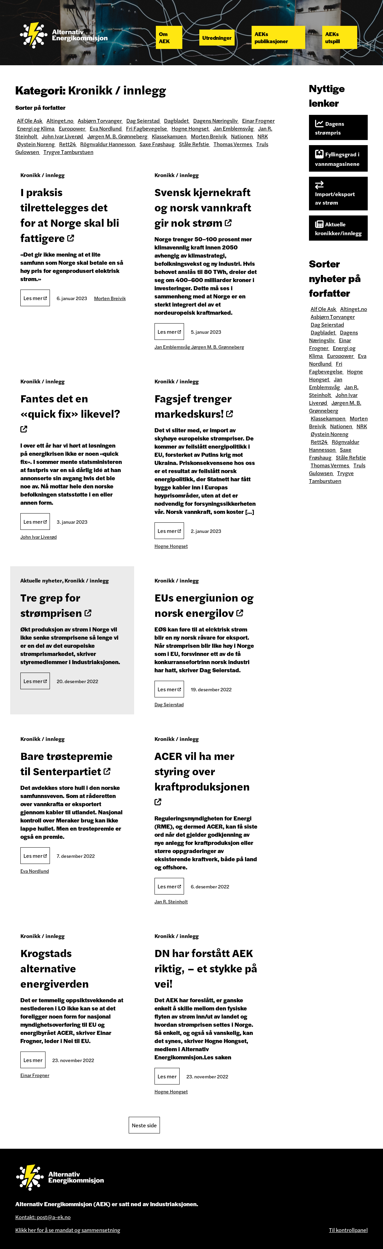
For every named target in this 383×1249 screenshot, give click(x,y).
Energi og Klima (36, 128)
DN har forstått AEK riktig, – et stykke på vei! (205, 968)
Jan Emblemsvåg (234, 128)
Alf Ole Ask (30, 120)
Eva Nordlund (106, 128)
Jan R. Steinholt (171, 901)
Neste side (144, 1125)
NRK (262, 136)
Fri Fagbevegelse (147, 128)
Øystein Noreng (36, 144)
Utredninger (217, 37)
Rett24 (68, 144)
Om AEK (164, 37)
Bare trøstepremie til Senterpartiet (66, 763)
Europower (72, 128)
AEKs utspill (332, 37)
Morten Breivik (209, 136)
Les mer (35, 298)
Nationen (242, 136)
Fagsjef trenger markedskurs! (193, 405)
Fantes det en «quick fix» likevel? (70, 411)
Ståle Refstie (194, 144)
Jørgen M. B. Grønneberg (117, 136)
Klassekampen (169, 136)
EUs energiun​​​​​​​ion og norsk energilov (204, 604)
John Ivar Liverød (63, 136)
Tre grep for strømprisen (55, 604)
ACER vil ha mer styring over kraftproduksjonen (202, 777)
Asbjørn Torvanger (100, 120)
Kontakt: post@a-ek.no (43, 1217)
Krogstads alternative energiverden (54, 968)
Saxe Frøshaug (158, 144)
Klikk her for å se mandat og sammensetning (67, 1230)
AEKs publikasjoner (271, 37)
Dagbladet (177, 120)
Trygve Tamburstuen (68, 152)
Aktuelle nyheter (41, 580)
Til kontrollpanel (348, 1230)
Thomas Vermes (233, 144)
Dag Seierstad (143, 120)
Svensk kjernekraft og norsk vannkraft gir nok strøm (202, 207)
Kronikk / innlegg (42, 175)
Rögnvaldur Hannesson (108, 144)
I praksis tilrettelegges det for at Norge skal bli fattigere (69, 214)
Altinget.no (60, 120)
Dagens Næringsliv (216, 120)
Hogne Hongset (190, 128)
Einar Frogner (258, 120)
